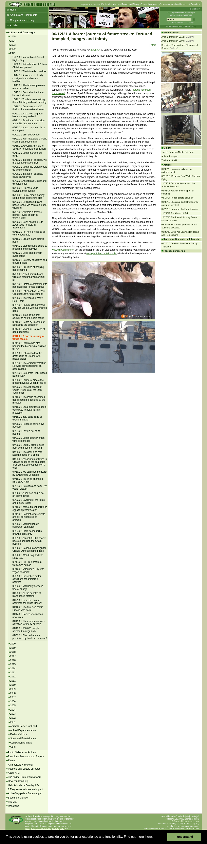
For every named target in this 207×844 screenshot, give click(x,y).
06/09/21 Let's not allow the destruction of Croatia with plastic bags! (27, 356)
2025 (13, 36)
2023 (13, 44)
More (153, 45)
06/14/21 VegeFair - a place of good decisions (29, 330)
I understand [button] (184, 836)
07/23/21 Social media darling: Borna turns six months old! (29, 196)
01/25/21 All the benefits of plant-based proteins (27, 594)
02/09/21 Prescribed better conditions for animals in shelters (27, 579)
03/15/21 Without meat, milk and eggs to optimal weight (30, 508)
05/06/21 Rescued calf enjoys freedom (28, 425)
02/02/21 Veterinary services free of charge (28, 587)
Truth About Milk (169, 160)
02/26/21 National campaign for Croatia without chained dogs (29, 549)
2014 (13, 668)
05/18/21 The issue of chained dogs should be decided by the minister (29, 400)
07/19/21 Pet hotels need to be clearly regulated (29, 233)
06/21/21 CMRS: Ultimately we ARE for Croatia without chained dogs (30, 308)
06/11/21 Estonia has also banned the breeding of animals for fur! (29, 346)
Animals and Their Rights (23, 15)
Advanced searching (185, 23)
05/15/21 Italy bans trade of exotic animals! (27, 418)
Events (12, 760)
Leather (108, 4)
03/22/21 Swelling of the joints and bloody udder (29, 501)
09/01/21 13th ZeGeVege (26, 134)
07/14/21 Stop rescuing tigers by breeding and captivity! (30, 247)
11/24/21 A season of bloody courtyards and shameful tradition (28, 78)
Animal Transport (170, 156)
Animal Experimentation (23, 730)
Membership (176, 4)
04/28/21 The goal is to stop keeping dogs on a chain (27, 453)
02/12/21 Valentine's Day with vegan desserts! (28, 570)
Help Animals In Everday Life (23, 785)
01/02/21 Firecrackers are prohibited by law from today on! (30, 637)
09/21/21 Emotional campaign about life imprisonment (29, 122)
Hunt (130, 4)
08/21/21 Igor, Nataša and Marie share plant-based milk (30, 140)
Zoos (124, 4)
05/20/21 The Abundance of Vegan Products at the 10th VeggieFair (27, 390)
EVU (27, 828)
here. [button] (149, 836)
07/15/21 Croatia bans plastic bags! (28, 240)
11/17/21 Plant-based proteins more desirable (29, 87)
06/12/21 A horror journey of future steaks (29, 337)
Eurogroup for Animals (41, 828)
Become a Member (18, 797)
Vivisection (95, 4)
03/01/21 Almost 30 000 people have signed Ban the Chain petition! (29, 541)
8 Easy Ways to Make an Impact (25, 789)
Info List (186, 4)
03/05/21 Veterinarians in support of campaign (26, 525)
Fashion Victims (18, 734)
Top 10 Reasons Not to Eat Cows (178, 152)
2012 (13, 676)
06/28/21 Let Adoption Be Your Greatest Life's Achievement (29, 292)
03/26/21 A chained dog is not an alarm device (28, 494)
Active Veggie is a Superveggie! (25, 793)
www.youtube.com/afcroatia (101, 253)
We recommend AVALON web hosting (180, 26)
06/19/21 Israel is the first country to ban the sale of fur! (28, 316)
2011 (13, 680)
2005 (13, 705)
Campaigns (164, 4)
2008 (13, 693)
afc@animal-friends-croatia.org (185, 821)
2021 (13, 53)
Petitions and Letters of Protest (24, 768)
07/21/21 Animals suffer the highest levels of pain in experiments (27, 215)
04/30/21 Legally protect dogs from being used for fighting (28, 446)
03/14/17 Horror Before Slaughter (178, 197)
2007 (13, 697)
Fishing (136, 4)
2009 (13, 689)
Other (13, 746)
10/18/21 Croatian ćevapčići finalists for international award (29, 108)
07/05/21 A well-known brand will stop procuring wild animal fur (29, 277)
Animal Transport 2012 (173, 37)
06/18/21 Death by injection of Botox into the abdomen (29, 323)
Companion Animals (149, 4)
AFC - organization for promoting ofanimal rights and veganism (181, 14)
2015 (13, 664)
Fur (102, 4)
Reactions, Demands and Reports (26, 756)
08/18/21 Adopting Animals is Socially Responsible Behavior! (29, 147)
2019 (13, 647)
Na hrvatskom (194, 9)
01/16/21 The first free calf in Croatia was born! (28, 608)
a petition (95, 49)
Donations (195, 4)
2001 (13, 722)
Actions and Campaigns (22, 32)
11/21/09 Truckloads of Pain (175, 213)
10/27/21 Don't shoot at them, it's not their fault (28, 94)
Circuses (117, 4)
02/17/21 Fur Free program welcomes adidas (27, 563)
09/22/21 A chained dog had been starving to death (28, 115)
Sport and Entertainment (23, 738)
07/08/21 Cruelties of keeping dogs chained (28, 268)
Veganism (85, 4)
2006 (13, 701)
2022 (13, 49)
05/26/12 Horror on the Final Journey (180, 209)
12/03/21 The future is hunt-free (29, 71)
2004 (13, 709)
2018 (13, 652)
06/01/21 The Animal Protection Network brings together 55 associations (29, 366)
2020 (13, 643)
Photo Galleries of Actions (22, 752)
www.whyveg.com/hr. (63, 249)
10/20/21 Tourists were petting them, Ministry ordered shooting (29, 101)
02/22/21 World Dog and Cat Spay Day (28, 556)
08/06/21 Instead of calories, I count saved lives (28, 175)
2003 (13, 713)
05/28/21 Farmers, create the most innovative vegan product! (29, 381)
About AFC (14, 772)
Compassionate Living (22, 20)
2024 (13, 40)
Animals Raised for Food (23, 726)
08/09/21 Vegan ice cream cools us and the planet (30, 168)
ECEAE (55, 828)
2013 (13, 672)
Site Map (172, 23)
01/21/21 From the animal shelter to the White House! (27, 601)
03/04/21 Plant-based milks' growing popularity (27, 532)
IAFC (62, 828)
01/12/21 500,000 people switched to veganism (26, 630)
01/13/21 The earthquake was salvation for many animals (29, 622)
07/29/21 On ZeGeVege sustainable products (25, 189)
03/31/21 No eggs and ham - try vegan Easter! (30, 487)
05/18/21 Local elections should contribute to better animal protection (29, 410)
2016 (13, 660)
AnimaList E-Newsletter (20, 764)
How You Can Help (18, 781)
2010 (13, 684)
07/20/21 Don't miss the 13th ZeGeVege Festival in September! (28, 225)
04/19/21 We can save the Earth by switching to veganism (30, 473)
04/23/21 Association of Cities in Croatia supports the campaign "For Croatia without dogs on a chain (30, 463)
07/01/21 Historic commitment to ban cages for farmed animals (30, 285)
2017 (13, 656)
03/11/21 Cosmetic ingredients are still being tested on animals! (29, 517)
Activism (14, 25)
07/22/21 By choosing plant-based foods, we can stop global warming (30, 205)
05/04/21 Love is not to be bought (26, 432)
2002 (13, 717)
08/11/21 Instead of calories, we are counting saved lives (30, 161)
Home (13, 9)
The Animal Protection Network (24, 777)
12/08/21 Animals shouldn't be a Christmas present (30, 66)
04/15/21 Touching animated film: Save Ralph (28, 480)
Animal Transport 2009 (173, 41)
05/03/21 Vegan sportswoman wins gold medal (29, 439)
